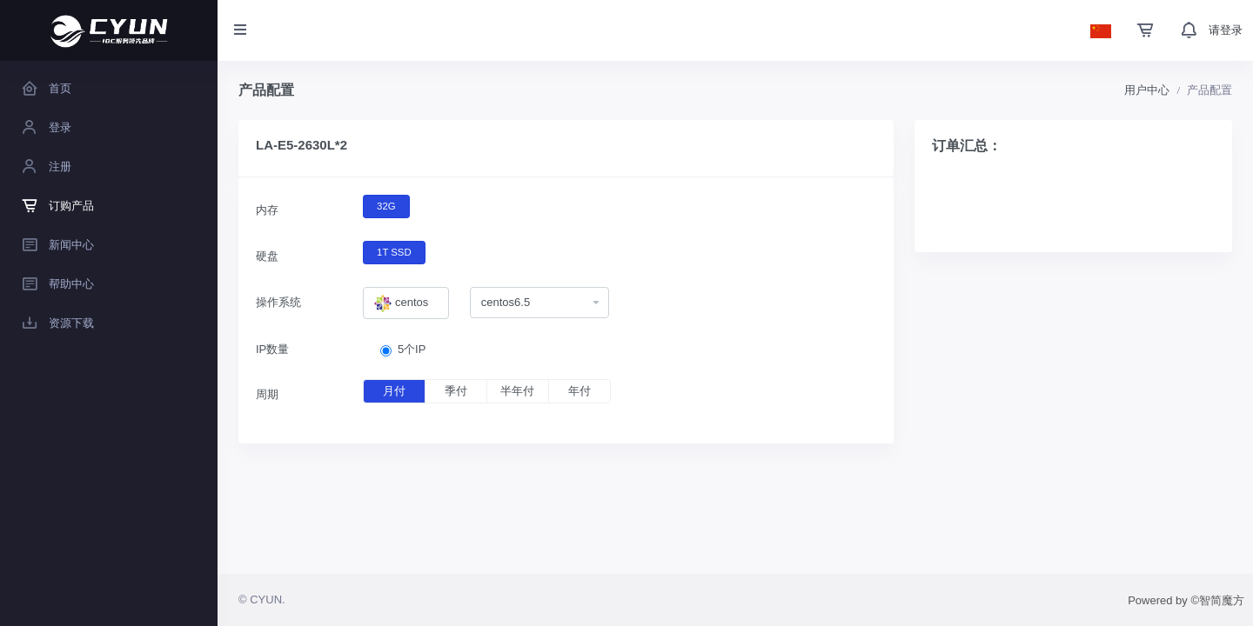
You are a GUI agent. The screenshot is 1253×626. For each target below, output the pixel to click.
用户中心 (1146, 90)
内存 (267, 209)
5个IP (412, 349)
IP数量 (272, 349)
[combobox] (406, 303)
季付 (456, 390)
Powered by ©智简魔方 (1186, 600)
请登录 (1226, 30)
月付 (394, 390)
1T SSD (394, 251)
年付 (579, 390)
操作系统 (278, 302)
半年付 (517, 390)
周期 (267, 394)
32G (386, 205)
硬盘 (267, 256)
